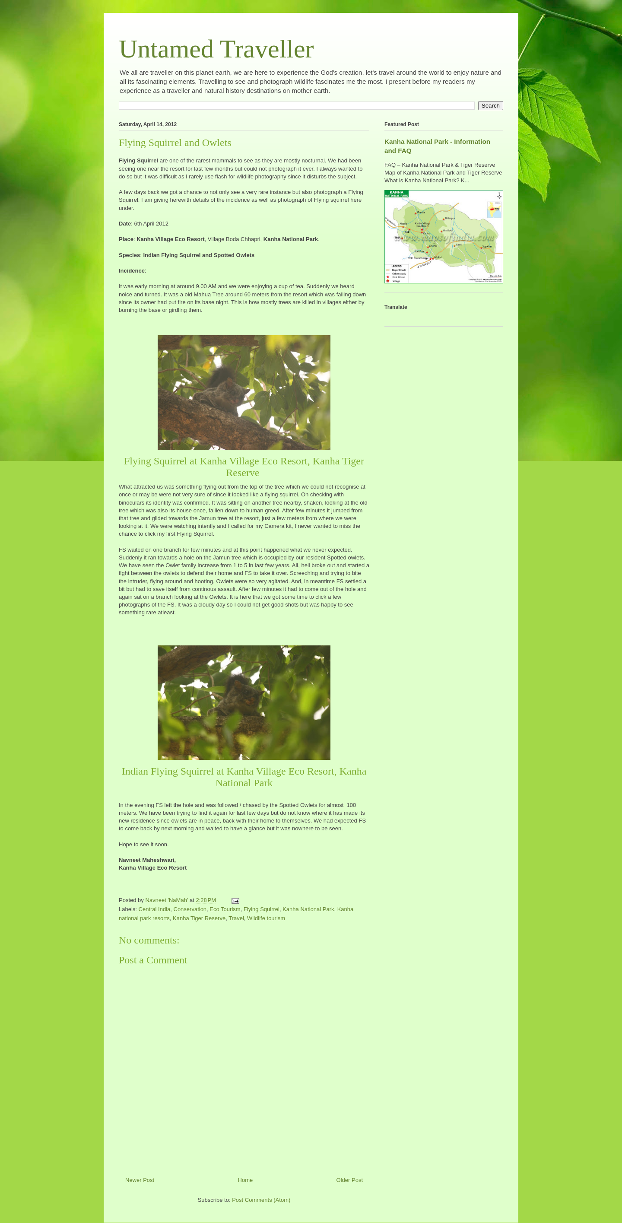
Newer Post (139, 1180)
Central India (155, 909)
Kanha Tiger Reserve (199, 918)
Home (245, 1180)
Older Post (349, 1180)
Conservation (190, 909)
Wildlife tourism (266, 918)
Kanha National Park (308, 909)
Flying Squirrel (261, 909)
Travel (236, 918)
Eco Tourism (224, 909)
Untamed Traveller (216, 49)
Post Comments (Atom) (261, 1200)
